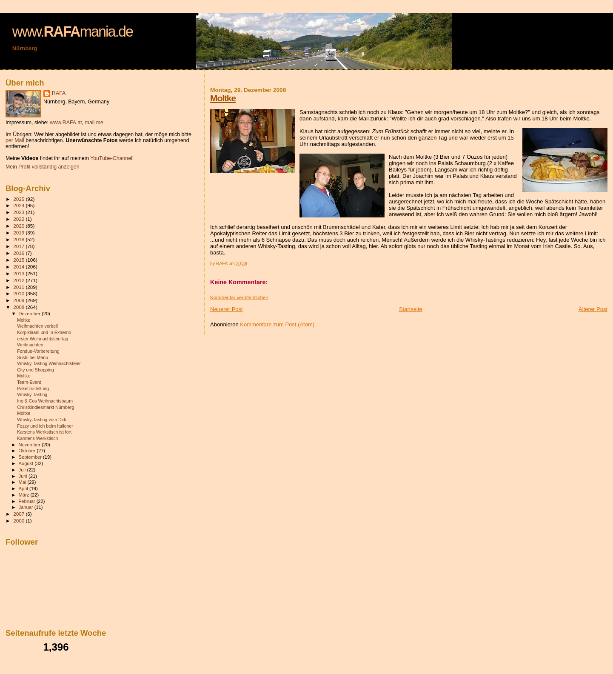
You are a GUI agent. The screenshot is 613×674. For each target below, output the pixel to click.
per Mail (15, 140)
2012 (19, 280)
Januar (26, 507)
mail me (94, 123)
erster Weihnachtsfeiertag (42, 338)
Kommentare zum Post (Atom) (277, 324)
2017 (19, 246)
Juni (24, 476)
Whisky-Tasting (32, 394)
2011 (19, 287)
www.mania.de (72, 31)
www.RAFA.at (66, 123)
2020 (19, 225)
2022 (19, 219)
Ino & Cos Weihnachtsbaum (45, 400)
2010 (19, 293)
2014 (19, 266)
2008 (19, 307)
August (27, 463)
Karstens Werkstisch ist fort (44, 431)
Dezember (30, 313)
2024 (19, 205)
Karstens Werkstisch (37, 438)
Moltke (223, 98)
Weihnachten (30, 344)
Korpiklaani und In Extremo (44, 332)
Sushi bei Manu (32, 357)
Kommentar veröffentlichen (239, 297)
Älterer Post (593, 309)
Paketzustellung (33, 388)
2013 (19, 273)
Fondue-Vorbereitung (38, 351)
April (24, 488)
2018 (19, 239)
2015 (19, 260)
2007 (19, 514)
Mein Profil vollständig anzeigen (43, 167)
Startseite (410, 309)
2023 (19, 212)
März (25, 494)
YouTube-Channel (111, 158)
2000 (19, 520)
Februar (28, 501)
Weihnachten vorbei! (37, 325)
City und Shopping (35, 369)
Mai (23, 482)
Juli (23, 469)
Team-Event (29, 382)
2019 (19, 232)
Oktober (28, 450)
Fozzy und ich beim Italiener (45, 425)
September (31, 457)
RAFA (59, 93)
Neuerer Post (226, 309)
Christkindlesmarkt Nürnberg (45, 407)
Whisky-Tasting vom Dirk (41, 419)
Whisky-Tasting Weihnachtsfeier (49, 363)
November (30, 444)
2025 (19, 199)
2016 (19, 253)
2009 (19, 300)
